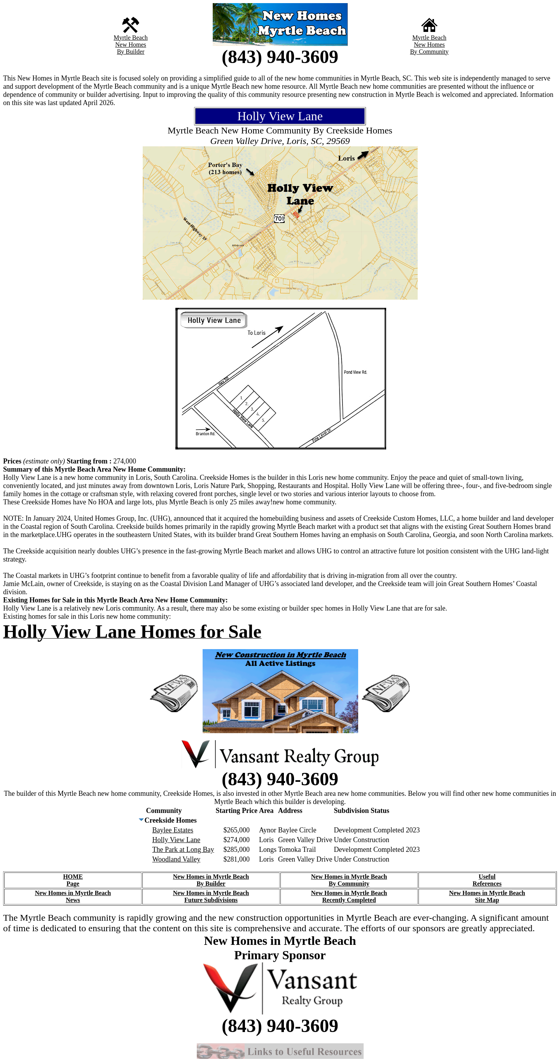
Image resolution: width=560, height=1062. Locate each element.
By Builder (131, 51)
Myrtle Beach (131, 37)
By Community (429, 51)
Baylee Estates (172, 830)
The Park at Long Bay (183, 849)
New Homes (130, 44)
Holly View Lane (176, 840)
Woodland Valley (176, 859)
